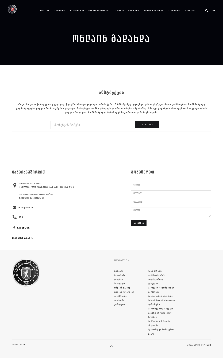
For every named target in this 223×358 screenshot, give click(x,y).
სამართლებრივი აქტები (160, 308)
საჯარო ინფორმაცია (99, 10)
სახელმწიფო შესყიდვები (161, 300)
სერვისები (59, 10)
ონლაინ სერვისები (154, 10)
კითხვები (119, 300)
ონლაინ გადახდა (123, 287)
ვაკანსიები (174, 10)
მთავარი (44, 10)
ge (214, 10)
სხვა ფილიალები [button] (22, 238)
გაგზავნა (147, 124)
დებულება (153, 283)
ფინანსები (154, 304)
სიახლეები (133, 10)
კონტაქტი (190, 10)
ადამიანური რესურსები (160, 296)
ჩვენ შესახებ (77, 10)
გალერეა (119, 10)
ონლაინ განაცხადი (124, 292)
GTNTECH (206, 344)
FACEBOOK (21, 227)
